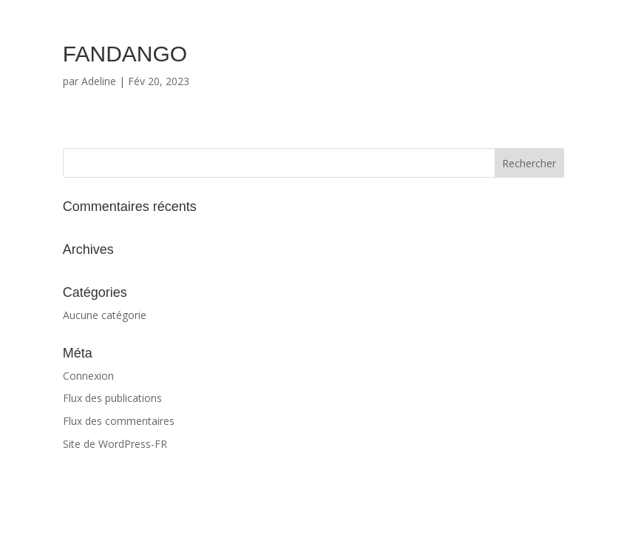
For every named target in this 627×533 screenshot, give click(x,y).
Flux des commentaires (118, 421)
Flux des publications (112, 398)
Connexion (88, 376)
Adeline (98, 81)
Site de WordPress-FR (115, 444)
